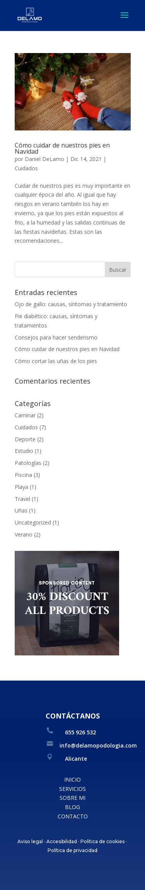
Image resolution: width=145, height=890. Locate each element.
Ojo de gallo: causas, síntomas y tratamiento (71, 304)
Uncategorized (33, 522)
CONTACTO (73, 816)
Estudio (24, 450)
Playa (21, 486)
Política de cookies (102, 841)
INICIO (72, 779)
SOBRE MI (72, 797)
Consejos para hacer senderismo (56, 337)
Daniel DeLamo (44, 159)
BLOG (72, 807)
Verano (23, 534)
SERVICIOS (72, 788)
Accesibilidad (61, 841)
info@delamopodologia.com (98, 745)
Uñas (21, 510)
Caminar (25, 415)
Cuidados (26, 168)
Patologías (28, 462)
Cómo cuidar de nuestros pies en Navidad (62, 148)
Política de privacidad (72, 850)
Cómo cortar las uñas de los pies (56, 361)
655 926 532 (80, 732)
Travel (22, 498)
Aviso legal (30, 841)
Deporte (25, 439)
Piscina (23, 474)
